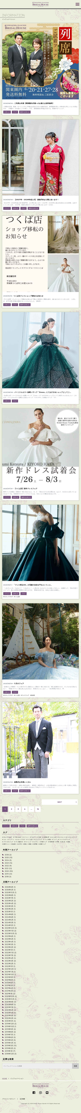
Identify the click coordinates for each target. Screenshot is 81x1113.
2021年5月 (9, 985)
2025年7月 (9, 898)
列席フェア (44, 841)
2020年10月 (9, 999)
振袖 (68, 841)
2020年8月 (9, 1004)
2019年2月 (9, 1048)
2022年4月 (9, 958)
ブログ (22, 826)
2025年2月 (9, 909)
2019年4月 (9, 1043)
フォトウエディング (64, 839)
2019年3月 (9, 1045)
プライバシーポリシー (8, 1099)
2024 (7, 860)
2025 (7, 857)
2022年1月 (9, 966)
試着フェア (42, 844)
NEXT (59, 802)
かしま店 (53, 837)
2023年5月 (9, 939)
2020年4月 (9, 1013)
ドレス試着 (47, 839)
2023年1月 (9, 950)
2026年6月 (9, 887)
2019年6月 (9, 1037)
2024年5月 (9, 920)
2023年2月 (9, 947)
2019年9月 (9, 1029)
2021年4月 (9, 988)
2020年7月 (9, 1007)
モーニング (28, 841)
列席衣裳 (51, 841)
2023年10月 (9, 933)
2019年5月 (9, 1040)
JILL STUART (7, 837)
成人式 (63, 841)
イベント (6, 826)
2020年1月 (9, 1021)
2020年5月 (9, 1010)
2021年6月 (9, 982)
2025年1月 (9, 911)
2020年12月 (9, 996)
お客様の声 (46, 837)
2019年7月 (9, 1034)
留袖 (25, 844)
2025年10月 (9, 892)
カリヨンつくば (63, 837)
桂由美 (14, 844)
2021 (7, 868)
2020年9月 (9, 1002)
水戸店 (20, 844)
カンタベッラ (73, 837)
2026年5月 (9, 890)
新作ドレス (6, 844)
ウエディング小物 (36, 837)
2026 (7, 855)
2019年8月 (9, 1032)
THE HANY (17, 837)
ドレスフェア (38, 839)
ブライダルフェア (8, 841)
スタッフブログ (20, 839)
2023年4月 (9, 941)
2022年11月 (9, 952)
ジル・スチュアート (8, 839)
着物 (30, 844)
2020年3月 (9, 1015)
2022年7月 (9, 955)
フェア (55, 839)
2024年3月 (9, 922)
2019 (7, 874)
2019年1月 (9, 1051)
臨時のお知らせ (32, 826)
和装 (57, 841)
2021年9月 (9, 977)
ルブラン (36, 841)
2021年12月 (9, 969)
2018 (7, 876)
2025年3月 (9, 906)
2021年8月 (9, 980)
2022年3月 (9, 961)
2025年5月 (9, 900)
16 (38, 809)
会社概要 (22, 1099)
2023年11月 (9, 931)
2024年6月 (9, 917)
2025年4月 (9, 903)
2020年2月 (9, 1018)
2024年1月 (9, 925)
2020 (7, 871)
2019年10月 (9, 1026)
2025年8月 (9, 895)
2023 (7, 863)
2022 (7, 865)
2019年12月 (9, 1023)
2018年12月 (9, 1054)
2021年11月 (9, 972)
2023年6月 (9, 936)
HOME (4, 1078)
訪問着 (35, 844)
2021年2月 (9, 991)
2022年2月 (9, 963)
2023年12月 (9, 928)
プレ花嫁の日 (19, 841)
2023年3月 (9, 944)
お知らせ (14, 826)
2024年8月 (9, 914)
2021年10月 (9, 974)
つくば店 (30, 839)
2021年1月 (9, 993)
